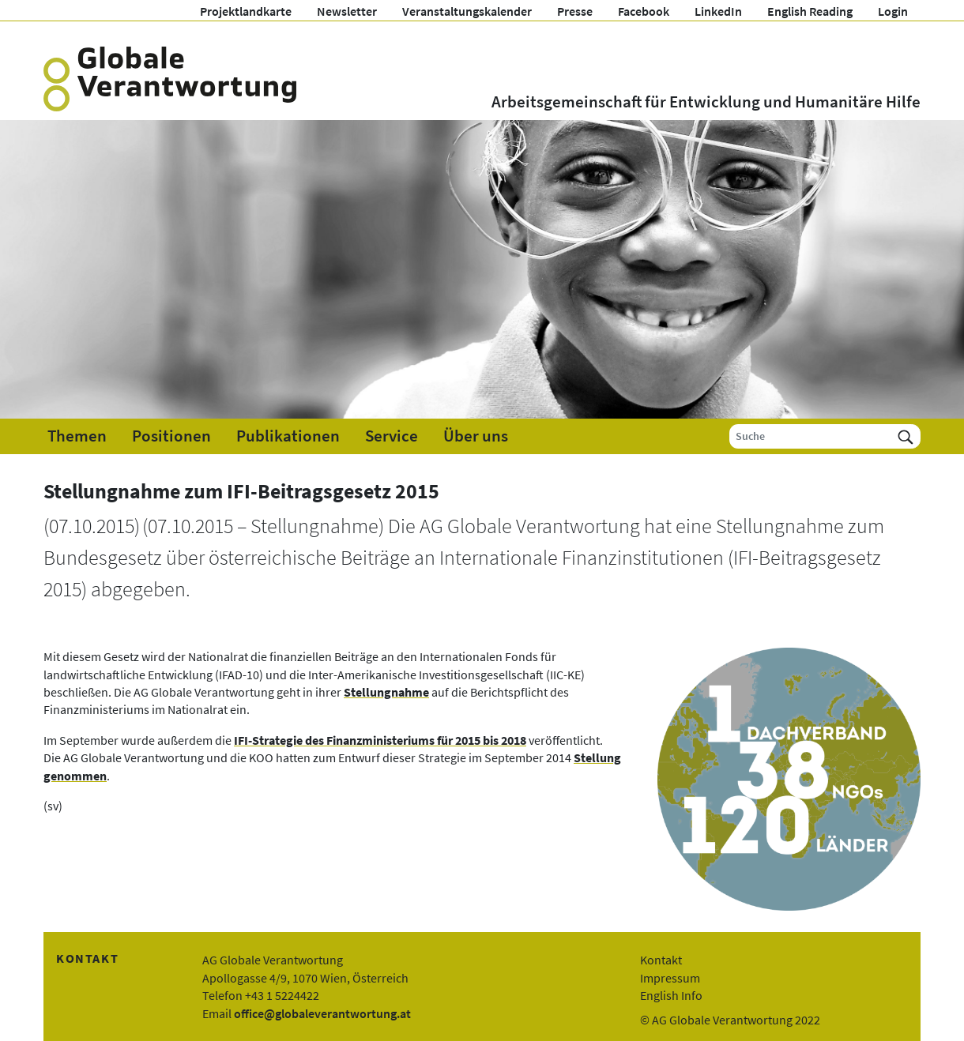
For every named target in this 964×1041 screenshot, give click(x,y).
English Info (671, 995)
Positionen (171, 436)
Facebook (643, 11)
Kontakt (661, 960)
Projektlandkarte (246, 11)
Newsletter (347, 11)
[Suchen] (906, 436)
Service (391, 436)
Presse (575, 11)
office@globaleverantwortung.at (322, 1013)
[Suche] (810, 436)
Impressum (670, 978)
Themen (77, 436)
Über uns (475, 436)
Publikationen (288, 436)
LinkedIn (718, 11)
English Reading (810, 11)
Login (893, 11)
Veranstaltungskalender (467, 11)
